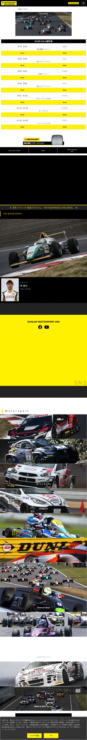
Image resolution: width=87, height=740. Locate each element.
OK (51, 735)
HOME (19, 9)
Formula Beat (43, 607)
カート (43, 533)
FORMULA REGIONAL (43, 558)
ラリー (43, 459)
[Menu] (83, 3)
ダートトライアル (43, 484)
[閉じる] (83, 720)
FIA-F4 (43, 583)
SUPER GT (43, 434)
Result (22, 53)
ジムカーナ (43, 508)
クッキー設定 (34, 735)
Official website (72, 151)
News (43, 151)
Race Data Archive (14, 151)
